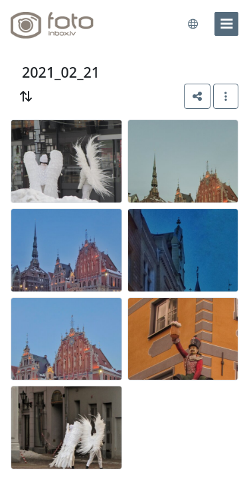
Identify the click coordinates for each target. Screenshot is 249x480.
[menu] (226, 24)
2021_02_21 (61, 72)
